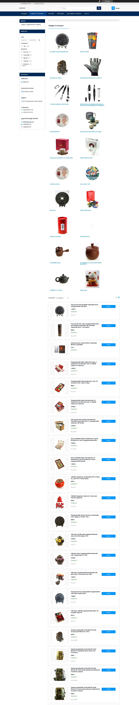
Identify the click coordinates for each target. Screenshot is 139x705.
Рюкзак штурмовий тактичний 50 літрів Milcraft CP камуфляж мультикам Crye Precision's (83, 574)
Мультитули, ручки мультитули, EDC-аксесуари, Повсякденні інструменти (108, 79)
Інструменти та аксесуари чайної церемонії (107, 187)
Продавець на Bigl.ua (69, 701)
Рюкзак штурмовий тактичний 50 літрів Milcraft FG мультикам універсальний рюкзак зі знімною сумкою (85, 612)
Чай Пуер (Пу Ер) (79, 134)
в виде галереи (116, 221)
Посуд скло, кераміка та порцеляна (106, 107)
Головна (24, 13)
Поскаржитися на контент (65, 702)
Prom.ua (78, 699)
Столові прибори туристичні (83, 78)
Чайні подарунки (79, 160)
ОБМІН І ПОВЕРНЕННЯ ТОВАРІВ (31, 24)
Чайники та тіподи (56, 214)
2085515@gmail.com (28, 122)
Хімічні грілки (78, 51)
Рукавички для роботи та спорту (58, 78)
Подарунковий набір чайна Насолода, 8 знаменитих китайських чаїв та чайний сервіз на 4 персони (83, 287)
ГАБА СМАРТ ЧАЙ (104, 134)
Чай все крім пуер (104, 160)
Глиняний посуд (79, 186)
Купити (108, 230)
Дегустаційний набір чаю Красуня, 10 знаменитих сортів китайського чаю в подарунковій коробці (83, 383)
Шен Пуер (52, 160)
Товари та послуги (36, 13)
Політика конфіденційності (79, 702)
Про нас (51, 13)
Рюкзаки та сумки (104, 51)
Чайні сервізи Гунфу (56, 134)
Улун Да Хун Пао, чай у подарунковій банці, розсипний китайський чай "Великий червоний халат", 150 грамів (85, 249)
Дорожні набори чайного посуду (82, 107)
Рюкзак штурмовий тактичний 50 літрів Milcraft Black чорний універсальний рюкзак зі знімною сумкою (85, 632)
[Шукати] (99, 8)
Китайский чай (54, 106)
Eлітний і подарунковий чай (59, 51)
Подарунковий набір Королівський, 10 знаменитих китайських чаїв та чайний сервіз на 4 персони (83, 325)
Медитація (77, 214)
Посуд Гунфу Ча (54, 186)
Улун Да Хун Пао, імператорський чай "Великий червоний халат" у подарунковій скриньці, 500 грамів (85, 345)
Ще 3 (24, 65)
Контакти (60, 13)
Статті (86, 13)
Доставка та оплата (74, 13)
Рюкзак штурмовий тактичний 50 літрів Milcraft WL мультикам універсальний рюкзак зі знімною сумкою (85, 593)
